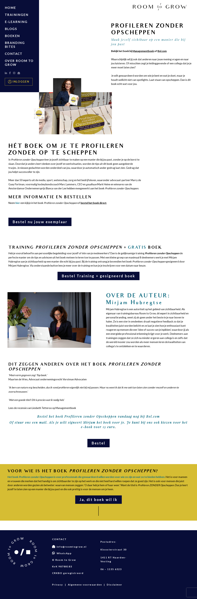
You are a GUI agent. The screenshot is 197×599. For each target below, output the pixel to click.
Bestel (98, 443)
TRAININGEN (16, 14)
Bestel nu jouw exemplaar (40, 222)
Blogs (11, 29)
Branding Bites (15, 44)
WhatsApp (64, 553)
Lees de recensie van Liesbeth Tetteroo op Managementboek (42, 408)
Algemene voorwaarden (85, 584)
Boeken (12, 36)
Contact (14, 53)
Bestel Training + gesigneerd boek (98, 276)
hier (17, 202)
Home (10, 7)
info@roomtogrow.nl (71, 546)
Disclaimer (114, 584)
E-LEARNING (16, 22)
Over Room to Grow (19, 62)
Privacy (57, 584)
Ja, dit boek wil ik (98, 499)
